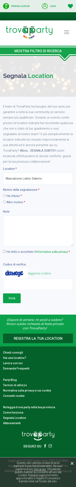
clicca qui (40, 469)
